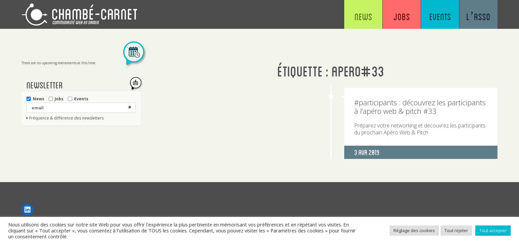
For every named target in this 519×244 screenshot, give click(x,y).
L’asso (478, 16)
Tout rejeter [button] (456, 230)
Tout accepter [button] (493, 230)
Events (440, 16)
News (363, 16)
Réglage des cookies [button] (414, 230)
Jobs (401, 16)
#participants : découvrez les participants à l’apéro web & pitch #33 (420, 106)
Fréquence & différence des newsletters (66, 118)
